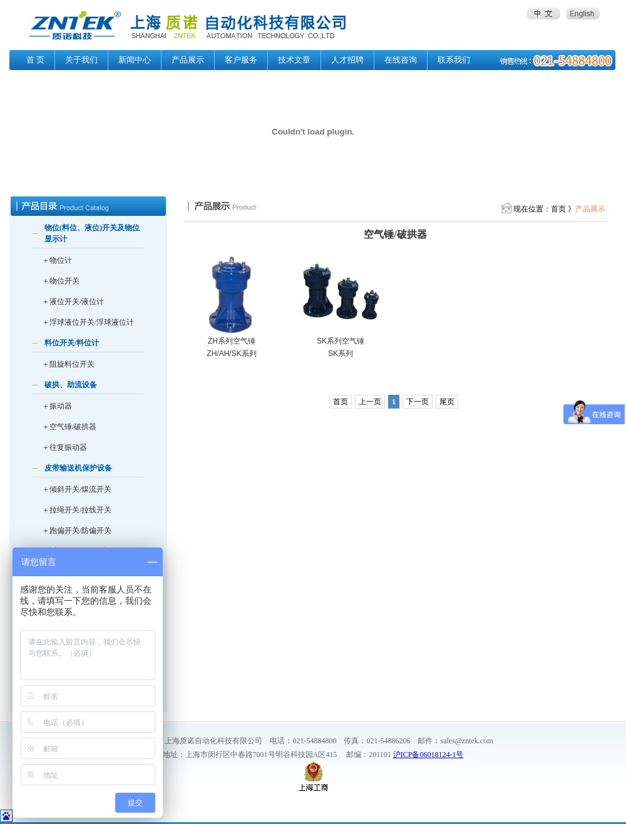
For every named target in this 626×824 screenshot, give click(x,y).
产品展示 (188, 59)
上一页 (370, 401)
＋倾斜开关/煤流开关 (76, 489)
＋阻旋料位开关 (68, 364)
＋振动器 (57, 406)
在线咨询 (400, 59)
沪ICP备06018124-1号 (428, 754)
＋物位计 (57, 260)
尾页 (446, 401)
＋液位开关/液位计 (73, 301)
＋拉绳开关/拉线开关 (76, 510)
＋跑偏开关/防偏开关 (76, 530)
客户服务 (241, 59)
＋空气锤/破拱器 (69, 426)
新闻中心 (134, 59)
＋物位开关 (61, 281)
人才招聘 (347, 59)
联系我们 (454, 59)
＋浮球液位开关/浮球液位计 (88, 322)
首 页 (35, 59)
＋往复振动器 (64, 447)
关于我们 (81, 59)
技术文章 (294, 59)
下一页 (417, 401)
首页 (340, 401)
